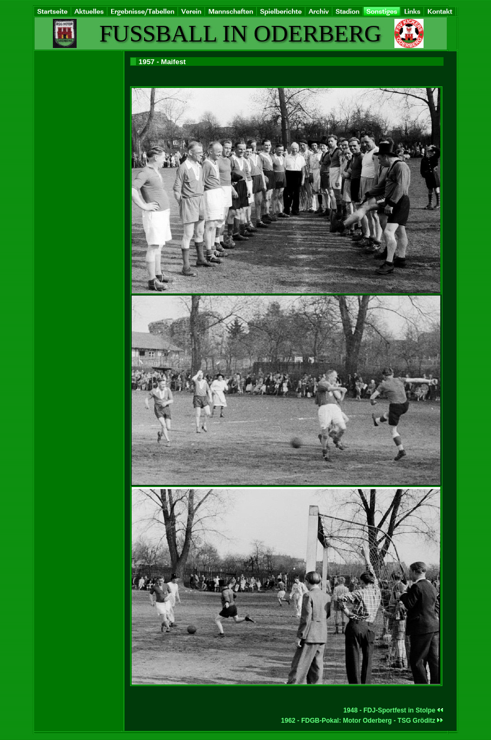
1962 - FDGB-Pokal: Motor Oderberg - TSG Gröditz (362, 720)
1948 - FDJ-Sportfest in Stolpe (393, 710)
